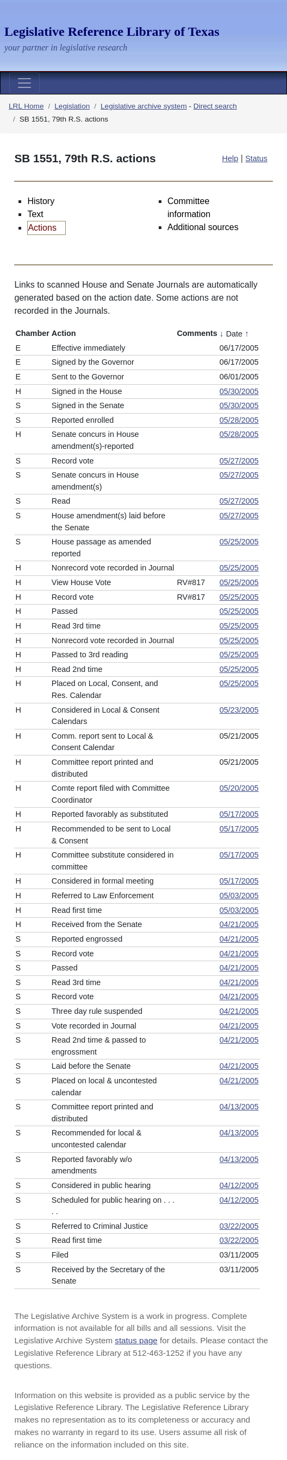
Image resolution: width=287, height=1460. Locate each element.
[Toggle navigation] (24, 83)
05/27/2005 (239, 460)
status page (136, 1340)
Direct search (215, 106)
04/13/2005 (239, 1106)
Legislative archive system (144, 106)
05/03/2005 (239, 895)
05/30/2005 (239, 391)
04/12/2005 (239, 1185)
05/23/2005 (239, 710)
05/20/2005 (239, 788)
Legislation (72, 106)
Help (230, 158)
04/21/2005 (239, 924)
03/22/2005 (239, 1226)
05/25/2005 (239, 541)
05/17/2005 (239, 814)
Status (256, 158)
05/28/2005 (239, 420)
